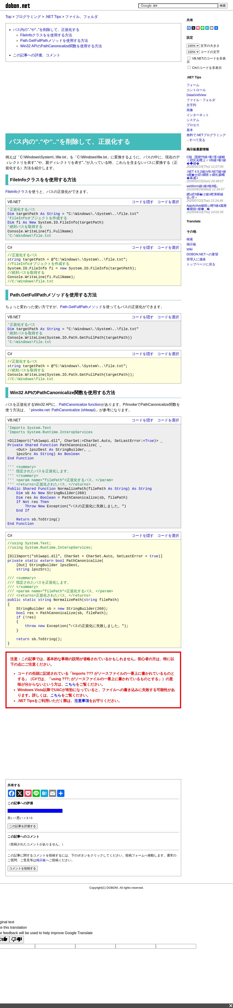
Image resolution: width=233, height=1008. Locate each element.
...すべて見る (196, 140)
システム (193, 120)
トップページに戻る (201, 264)
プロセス (193, 125)
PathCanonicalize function (80, 404)
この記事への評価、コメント (36, 55)
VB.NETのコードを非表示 (206, 60)
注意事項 (81, 701)
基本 (190, 130)
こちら (70, 684)
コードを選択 (168, 202)
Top (8, 17)
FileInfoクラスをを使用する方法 (46, 35)
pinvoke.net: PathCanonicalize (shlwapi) (63, 410)
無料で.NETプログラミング (206, 135)
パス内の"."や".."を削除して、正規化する (46, 30)
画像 (190, 110)
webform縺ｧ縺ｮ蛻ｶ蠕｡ (202, 186)
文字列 (191, 105)
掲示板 (41, 860)
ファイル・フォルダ (201, 100)
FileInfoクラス (16, 192)
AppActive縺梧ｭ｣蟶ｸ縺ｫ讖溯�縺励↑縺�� (206, 207)
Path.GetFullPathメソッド (81, 307)
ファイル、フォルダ (81, 17)
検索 (190, 239)
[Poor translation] (16, 939)
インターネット (198, 115)
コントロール (196, 90)
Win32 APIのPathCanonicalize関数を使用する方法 (61, 46)
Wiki (189, 249)
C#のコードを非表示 (207, 68)
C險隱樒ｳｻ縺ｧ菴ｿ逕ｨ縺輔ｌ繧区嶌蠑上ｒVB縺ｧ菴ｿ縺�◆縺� (206, 160)
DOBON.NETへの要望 (202, 254)
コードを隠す (143, 202)
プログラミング (28, 17)
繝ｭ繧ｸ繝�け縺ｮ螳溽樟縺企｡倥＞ (205, 195)
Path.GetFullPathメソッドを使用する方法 (54, 40)
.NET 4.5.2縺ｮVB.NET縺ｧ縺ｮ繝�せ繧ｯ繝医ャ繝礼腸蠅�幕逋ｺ (206, 175)
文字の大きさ (210, 45)
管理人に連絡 (196, 259)
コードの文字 (210, 52)
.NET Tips (53, 17)
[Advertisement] (91, 97)
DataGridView (196, 95)
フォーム (193, 85)
